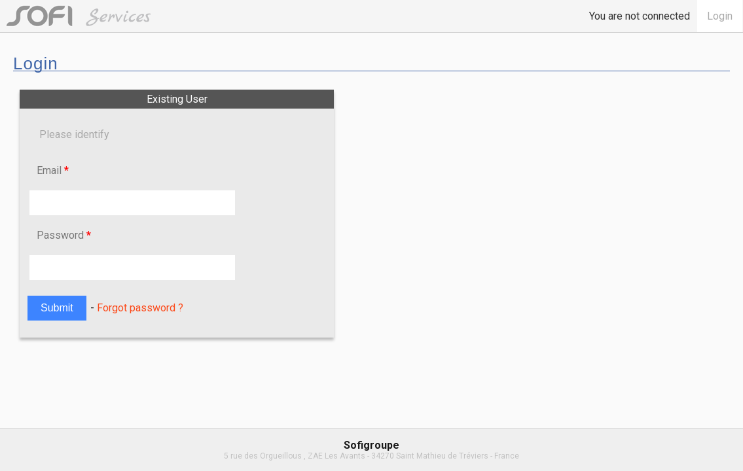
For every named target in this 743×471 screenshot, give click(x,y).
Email (53, 170)
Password (64, 235)
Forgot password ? (140, 308)
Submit (57, 307)
